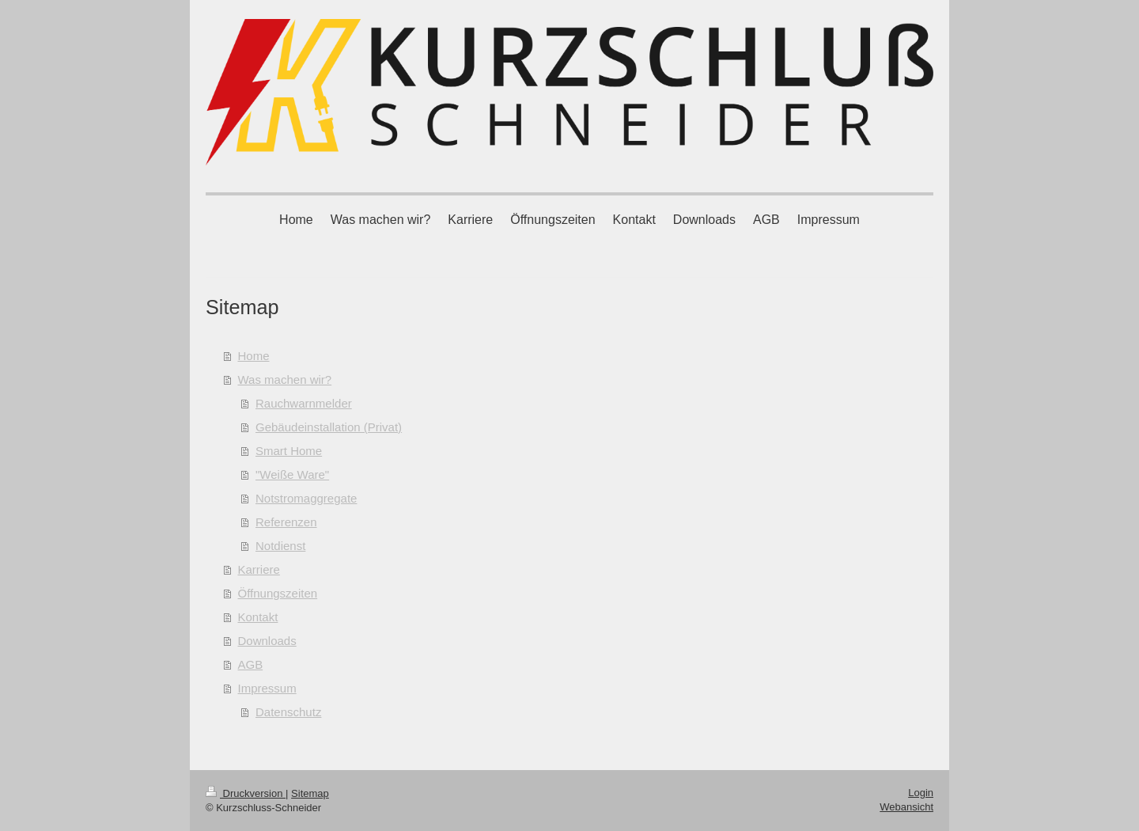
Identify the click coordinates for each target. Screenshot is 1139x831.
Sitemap (310, 793)
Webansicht (906, 807)
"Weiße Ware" (292, 474)
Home (254, 355)
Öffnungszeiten (278, 593)
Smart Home (288, 450)
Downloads (267, 640)
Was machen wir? (285, 379)
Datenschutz (288, 712)
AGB (250, 664)
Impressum (267, 688)
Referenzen (286, 522)
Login (920, 793)
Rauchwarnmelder (303, 403)
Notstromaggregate (306, 498)
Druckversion (246, 793)
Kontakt (258, 617)
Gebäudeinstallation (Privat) (328, 427)
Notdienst (280, 545)
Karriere (259, 569)
